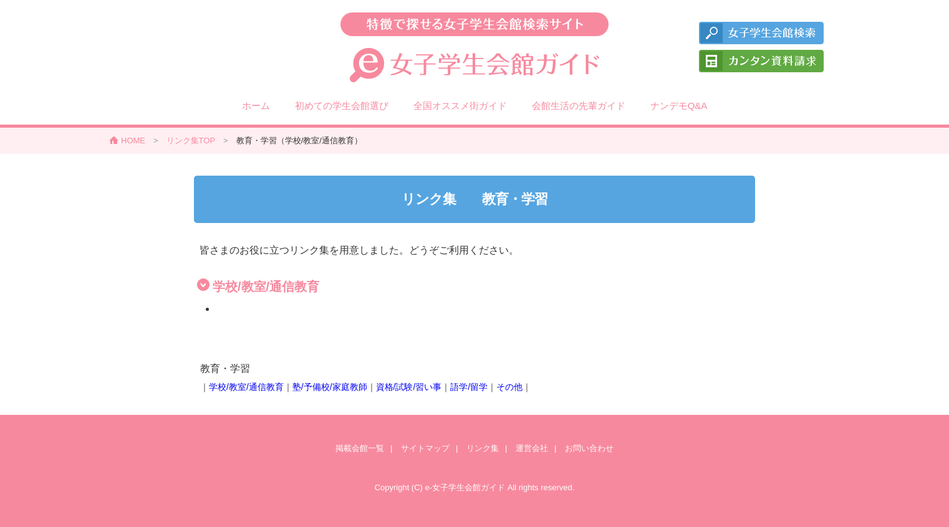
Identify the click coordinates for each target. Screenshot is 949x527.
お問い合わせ (589, 448)
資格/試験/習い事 (409, 387)
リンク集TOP (191, 140)
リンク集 (482, 448)
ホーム (256, 105)
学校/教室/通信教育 (246, 387)
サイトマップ (425, 448)
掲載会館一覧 (359, 448)
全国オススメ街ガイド (460, 105)
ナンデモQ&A (679, 105)
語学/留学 (469, 387)
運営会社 (532, 448)
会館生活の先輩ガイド (578, 105)
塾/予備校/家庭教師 (329, 387)
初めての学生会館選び (341, 105)
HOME (133, 140)
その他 (509, 387)
